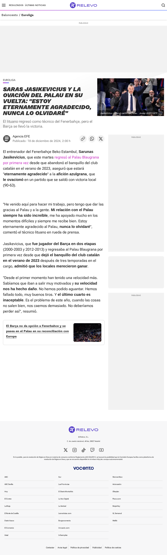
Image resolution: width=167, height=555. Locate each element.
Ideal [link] (6, 535)
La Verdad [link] (62, 506)
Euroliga (27, 15)
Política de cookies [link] (113, 547)
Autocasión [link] (117, 484)
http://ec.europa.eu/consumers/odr (109, 459)
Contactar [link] (50, 547)
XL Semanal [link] (117, 513)
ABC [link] (6, 477)
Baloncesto (9, 15)
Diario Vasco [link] (9, 521)
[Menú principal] (3, 5)
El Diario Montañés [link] (65, 491)
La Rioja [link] (7, 506)
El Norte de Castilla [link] (11, 513)
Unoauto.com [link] (64, 528)
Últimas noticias (35, 5)
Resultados (16, 5)
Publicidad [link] (96, 547)
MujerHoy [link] (116, 506)
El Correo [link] (8, 499)
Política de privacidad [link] (79, 547)
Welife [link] (115, 521)
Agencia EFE (21, 136)
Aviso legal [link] (62, 547)
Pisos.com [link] (117, 499)
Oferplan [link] (116, 491)
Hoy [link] (6, 491)
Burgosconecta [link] (64, 521)
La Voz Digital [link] (63, 499)
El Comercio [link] (9, 528)
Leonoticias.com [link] (64, 513)
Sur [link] (59, 477)
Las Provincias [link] (63, 484)
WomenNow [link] (118, 477)
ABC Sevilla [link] (8, 484)
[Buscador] (163, 5)
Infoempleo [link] (63, 535)
